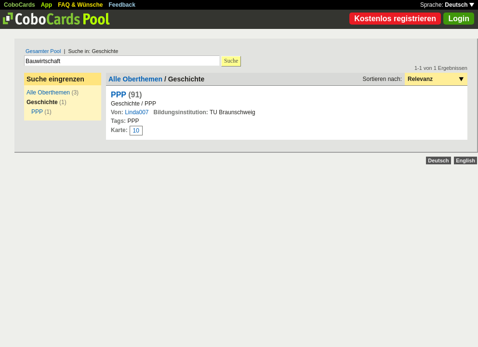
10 (136, 130)
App (46, 4)
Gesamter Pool (43, 51)
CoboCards (19, 4)
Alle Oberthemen (48, 92)
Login (458, 18)
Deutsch (459, 4)
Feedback (122, 4)
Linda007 (136, 112)
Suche (231, 60)
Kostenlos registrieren (395, 18)
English (465, 160)
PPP (37, 111)
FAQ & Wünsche (80, 4)
